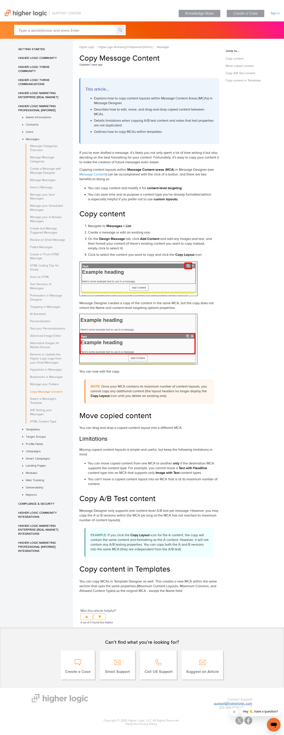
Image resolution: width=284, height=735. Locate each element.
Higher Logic (86, 47)
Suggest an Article (202, 671)
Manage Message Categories (42, 159)
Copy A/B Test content (240, 73)
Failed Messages (41, 247)
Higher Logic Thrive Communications (34, 82)
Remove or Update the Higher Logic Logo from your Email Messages (45, 358)
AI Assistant (38, 314)
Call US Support (158, 671)
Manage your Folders (44, 384)
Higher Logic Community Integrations (37, 514)
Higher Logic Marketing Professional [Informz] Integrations (37, 546)
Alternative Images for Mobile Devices (44, 345)
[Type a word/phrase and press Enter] (70, 30)
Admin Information (38, 117)
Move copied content (240, 66)
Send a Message (41, 187)
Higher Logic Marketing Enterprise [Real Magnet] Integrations (38, 530)
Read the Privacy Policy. (141, 724)
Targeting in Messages (45, 307)
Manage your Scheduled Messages (46, 208)
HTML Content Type (43, 421)
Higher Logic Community (37, 58)
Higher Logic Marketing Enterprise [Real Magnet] (38, 95)
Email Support (117, 671)
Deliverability (34, 487)
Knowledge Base (199, 13)
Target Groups (36, 436)
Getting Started (31, 49)
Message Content (92, 174)
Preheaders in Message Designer (46, 297)
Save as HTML (39, 277)
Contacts (32, 124)
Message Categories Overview (44, 148)
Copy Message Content (46, 391)
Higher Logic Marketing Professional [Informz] (37, 108)
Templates (33, 429)
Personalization (40, 321)
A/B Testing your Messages (41, 412)
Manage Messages (43, 180)
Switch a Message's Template (43, 401)
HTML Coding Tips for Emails (44, 267)
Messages (32, 139)
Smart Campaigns (38, 458)
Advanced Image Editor (45, 336)
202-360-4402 (229, 708)
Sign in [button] (275, 13)
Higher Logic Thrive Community (34, 69)
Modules (31, 473)
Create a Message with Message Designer (45, 171)
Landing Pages (36, 465)
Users (29, 132)
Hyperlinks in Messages (46, 369)
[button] (86, 617)
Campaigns (33, 451)
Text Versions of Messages (40, 286)
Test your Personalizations (47, 328)
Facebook (248, 721)
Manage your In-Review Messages (46, 219)
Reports (31, 494)
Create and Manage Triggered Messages (43, 230)
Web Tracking (35, 480)
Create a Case (245, 13)
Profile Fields (34, 444)
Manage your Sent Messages (42, 197)
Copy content (234, 58)
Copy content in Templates (243, 80)
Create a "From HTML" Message (45, 256)
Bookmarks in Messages (46, 377)
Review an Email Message (47, 240)
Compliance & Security (36, 503)
